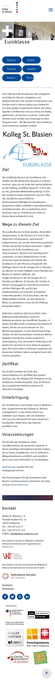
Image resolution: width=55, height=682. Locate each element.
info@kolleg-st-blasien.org (24, 533)
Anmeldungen (9, 466)
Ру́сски (30, 77)
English (31, 60)
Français (11, 68)
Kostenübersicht (19, 484)
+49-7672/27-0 (15, 526)
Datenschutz (8, 588)
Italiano (11, 77)
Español (31, 68)
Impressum (7, 584)
